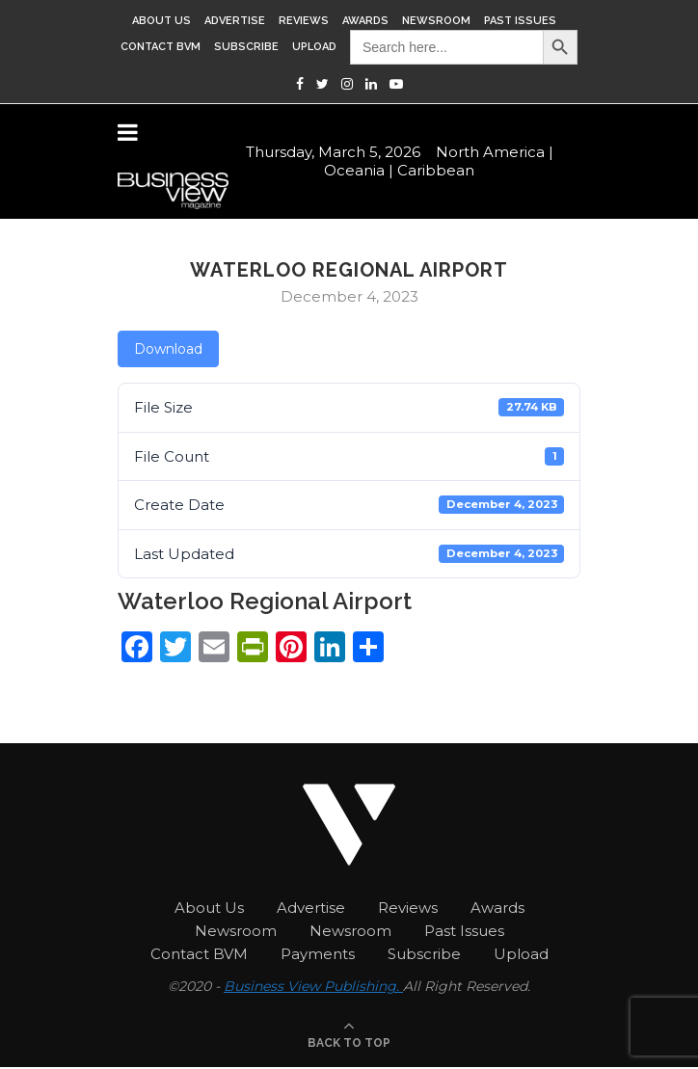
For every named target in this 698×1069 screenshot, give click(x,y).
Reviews (304, 20)
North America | (494, 150)
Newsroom (436, 20)
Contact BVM (161, 46)
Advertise (234, 20)
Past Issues (520, 20)
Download (168, 349)
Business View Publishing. (313, 986)
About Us (161, 20)
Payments (318, 954)
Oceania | (358, 168)
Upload (314, 46)
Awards (365, 20)
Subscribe (246, 46)
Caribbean (435, 168)
